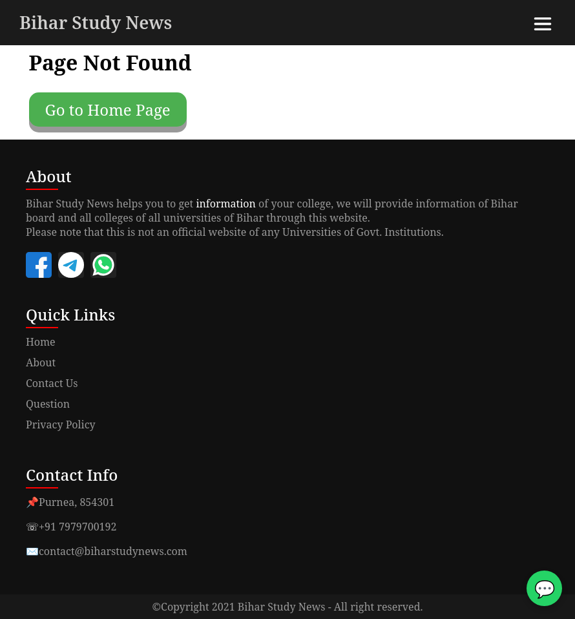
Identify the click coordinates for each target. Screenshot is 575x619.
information (226, 203)
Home (41, 342)
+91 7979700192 (77, 526)
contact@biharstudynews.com (113, 551)
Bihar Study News (95, 22)
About (41, 362)
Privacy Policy (61, 424)
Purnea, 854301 (76, 502)
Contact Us (52, 383)
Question (48, 404)
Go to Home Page (108, 109)
